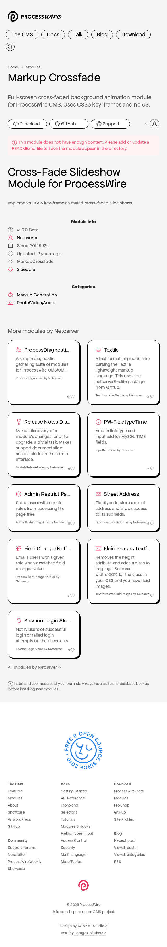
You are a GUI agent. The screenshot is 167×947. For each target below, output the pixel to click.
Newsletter (17, 854)
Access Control (74, 840)
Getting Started (74, 791)
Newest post (124, 840)
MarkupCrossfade (31, 261)
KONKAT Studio (91, 926)
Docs (53, 34)
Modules (33, 67)
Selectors (69, 812)
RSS (117, 861)
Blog (102, 34)
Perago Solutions (88, 933)
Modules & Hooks (75, 826)
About (13, 805)
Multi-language (73, 854)
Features (15, 791)
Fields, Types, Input (77, 833)
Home (13, 67)
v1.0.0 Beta (23, 230)
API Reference (73, 798)
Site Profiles (124, 819)
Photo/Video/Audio (31, 302)
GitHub (65, 124)
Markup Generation (32, 295)
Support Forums (22, 847)
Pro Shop (121, 805)
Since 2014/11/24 (28, 246)
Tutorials (68, 819)
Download (133, 34)
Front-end (69, 805)
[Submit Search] (10, 47)
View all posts (125, 847)
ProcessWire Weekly (24, 861)
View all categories (129, 854)
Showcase (16, 812)
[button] (151, 123)
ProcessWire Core (129, 791)
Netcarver (23, 237)
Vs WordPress (19, 819)
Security (68, 847)
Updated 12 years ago (34, 253)
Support (108, 124)
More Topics (71, 861)
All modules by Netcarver (35, 667)
